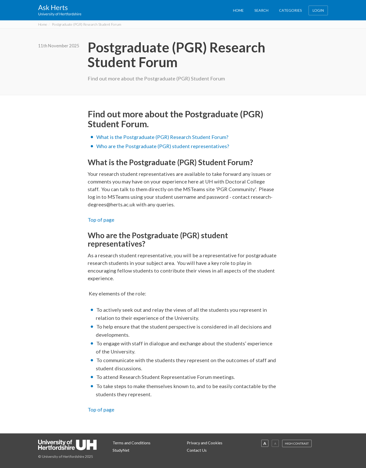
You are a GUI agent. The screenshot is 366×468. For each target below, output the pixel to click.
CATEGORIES (290, 10)
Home (42, 24)
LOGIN (318, 10)
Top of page (101, 220)
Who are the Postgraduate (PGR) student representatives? (162, 146)
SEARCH (261, 10)
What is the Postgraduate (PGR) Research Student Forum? (162, 137)
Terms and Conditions (131, 442)
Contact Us (197, 450)
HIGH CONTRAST (297, 443)
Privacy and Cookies (204, 442)
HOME (238, 10)
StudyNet (121, 450)
